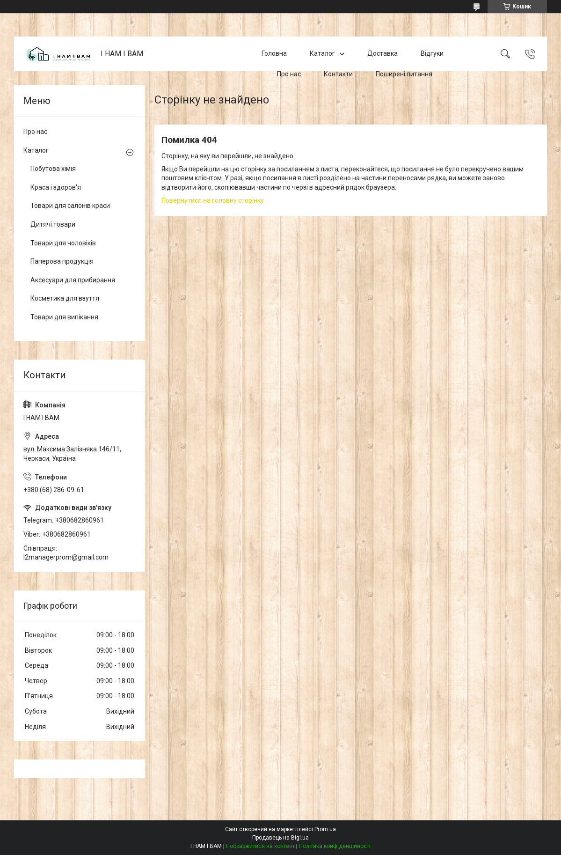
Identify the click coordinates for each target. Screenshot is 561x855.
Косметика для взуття (64, 298)
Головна (274, 53)
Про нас (289, 74)
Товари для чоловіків (63, 243)
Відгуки (432, 53)
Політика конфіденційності (335, 846)
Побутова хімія (53, 168)
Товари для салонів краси (70, 205)
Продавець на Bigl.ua (280, 837)
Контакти (338, 74)
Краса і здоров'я (55, 187)
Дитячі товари (52, 224)
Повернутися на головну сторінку (212, 200)
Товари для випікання (64, 317)
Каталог (322, 53)
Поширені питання (404, 74)
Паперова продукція (62, 261)
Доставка (382, 53)
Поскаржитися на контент (260, 846)
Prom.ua (325, 829)
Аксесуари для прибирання (72, 280)
